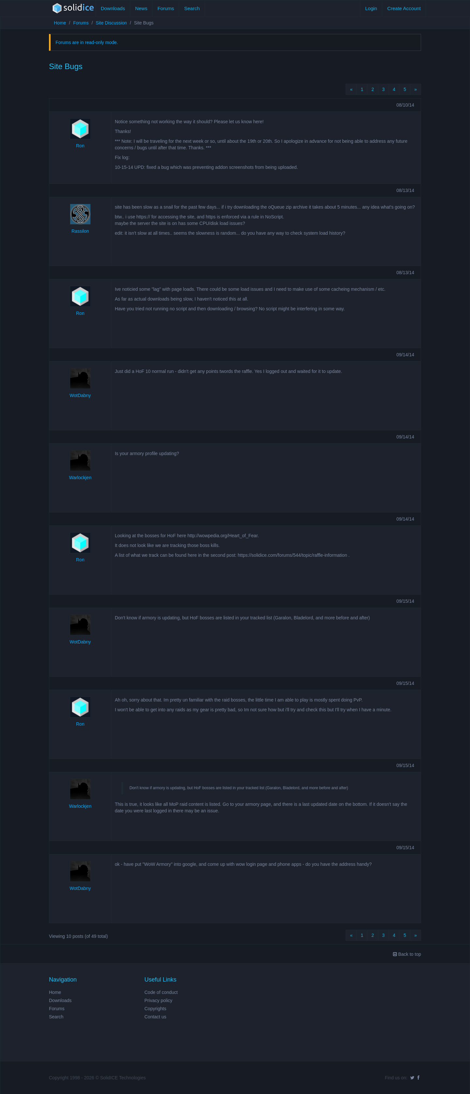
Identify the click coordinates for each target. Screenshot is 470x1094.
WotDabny (80, 395)
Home (60, 22)
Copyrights (155, 1008)
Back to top (407, 954)
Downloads (113, 8)
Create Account (404, 8)
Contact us (155, 1016)
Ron (80, 145)
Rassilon (80, 231)
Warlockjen (80, 477)
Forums (165, 8)
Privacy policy (159, 1000)
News (141, 8)
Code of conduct (161, 992)
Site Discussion (111, 22)
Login (371, 8)
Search (192, 8)
